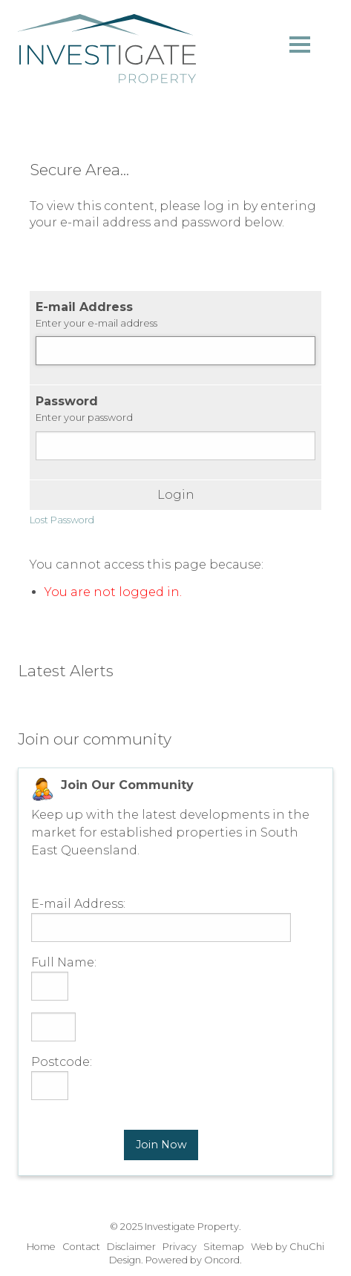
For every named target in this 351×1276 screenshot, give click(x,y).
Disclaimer (131, 1246)
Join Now (161, 1144)
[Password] (175, 445)
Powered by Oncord (192, 1260)
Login (175, 495)
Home (41, 1246)
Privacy (180, 1246)
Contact (81, 1246)
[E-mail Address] (175, 350)
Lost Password (62, 520)
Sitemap (223, 1246)
